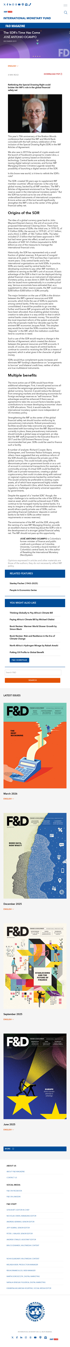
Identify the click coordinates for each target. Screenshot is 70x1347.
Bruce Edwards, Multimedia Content (23, 1245)
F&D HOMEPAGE (19, 660)
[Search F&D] (33, 672)
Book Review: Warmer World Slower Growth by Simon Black (33, 627)
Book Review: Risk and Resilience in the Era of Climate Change (32, 637)
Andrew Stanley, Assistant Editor (21, 1239)
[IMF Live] (8, 11)
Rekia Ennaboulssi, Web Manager (21, 1270)
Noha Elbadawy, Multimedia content (23, 1258)
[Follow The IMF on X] (5, 4)
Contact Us (12, 1177)
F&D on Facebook (14, 1190)
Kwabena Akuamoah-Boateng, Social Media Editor (29, 1288)
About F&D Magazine (16, 1171)
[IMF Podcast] (23, 4)
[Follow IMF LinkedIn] (10, 4)
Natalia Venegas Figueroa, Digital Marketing (26, 1282)
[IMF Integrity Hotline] (30, 4)
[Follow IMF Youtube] (19, 4)
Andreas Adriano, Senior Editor (20, 1222)
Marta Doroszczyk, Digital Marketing (23, 1276)
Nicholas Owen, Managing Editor (21, 1216)
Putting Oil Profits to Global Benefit (27, 652)
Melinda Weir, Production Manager (22, 1264)
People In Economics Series (23, 590)
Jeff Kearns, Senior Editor (18, 1227)
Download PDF (53, 74)
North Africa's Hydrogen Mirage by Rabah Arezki (34, 645)
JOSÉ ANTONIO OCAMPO (20, 37)
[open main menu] (65, 5)
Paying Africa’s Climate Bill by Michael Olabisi (32, 619)
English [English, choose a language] (13, 66)
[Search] (65, 12)
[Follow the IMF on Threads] (16, 4)
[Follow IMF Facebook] (7, 4)
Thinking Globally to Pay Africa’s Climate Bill (31, 613)
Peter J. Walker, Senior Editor (20, 1233)
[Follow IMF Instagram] (13, 4)
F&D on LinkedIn (13, 1196)
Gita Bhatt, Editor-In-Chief (18, 1210)
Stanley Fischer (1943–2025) (24, 583)
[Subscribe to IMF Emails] (26, 4)
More (10, 1149)
